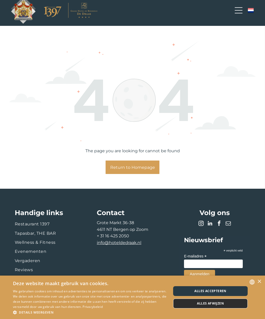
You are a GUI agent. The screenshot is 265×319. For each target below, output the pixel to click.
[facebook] (219, 224)
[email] (228, 224)
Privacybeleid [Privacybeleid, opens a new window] (93, 307)
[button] (90, 312)
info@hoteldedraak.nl (119, 242)
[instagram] (201, 224)
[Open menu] (238, 10)
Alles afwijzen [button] (210, 303)
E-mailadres (195, 256)
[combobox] (252, 282)
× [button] (259, 282)
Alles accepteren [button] (210, 291)
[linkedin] (210, 224)
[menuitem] (50, 224)
